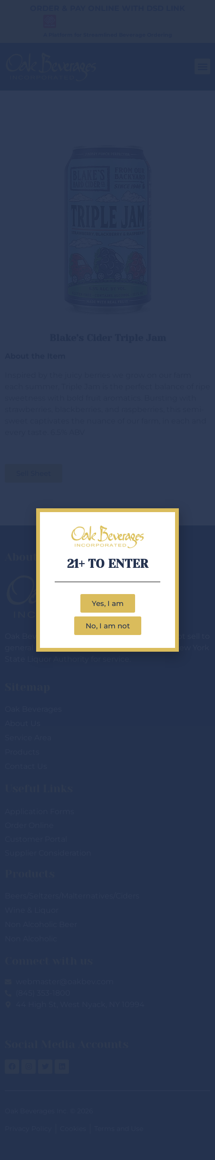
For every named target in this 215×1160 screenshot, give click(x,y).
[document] (107, 580)
